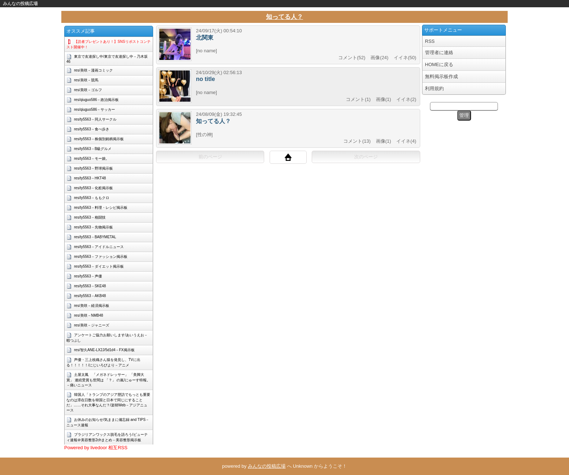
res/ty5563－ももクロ (91, 198)
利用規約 (434, 88)
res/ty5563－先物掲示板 (93, 227)
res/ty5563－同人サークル (95, 119)
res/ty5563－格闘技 (90, 217)
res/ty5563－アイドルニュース (99, 247)
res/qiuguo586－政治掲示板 (96, 100)
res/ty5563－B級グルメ (92, 149)
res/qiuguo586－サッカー (94, 109)
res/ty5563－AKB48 (90, 296)
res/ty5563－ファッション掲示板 (100, 257)
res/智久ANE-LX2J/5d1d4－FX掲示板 (104, 350)
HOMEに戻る (439, 64)
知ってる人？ (284, 16)
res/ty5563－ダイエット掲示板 (99, 266)
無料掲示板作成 (441, 76)
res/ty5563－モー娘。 (91, 159)
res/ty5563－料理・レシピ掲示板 (100, 208)
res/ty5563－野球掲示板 (93, 168)
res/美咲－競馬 (86, 80)
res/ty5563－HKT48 (90, 178)
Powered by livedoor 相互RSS (95, 447)
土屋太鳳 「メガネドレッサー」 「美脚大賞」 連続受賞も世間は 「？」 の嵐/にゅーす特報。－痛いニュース (108, 380)
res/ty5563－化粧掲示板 (93, 188)
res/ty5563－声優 (88, 276)
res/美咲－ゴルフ (88, 90)
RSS (430, 41)
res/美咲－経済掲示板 (91, 306)
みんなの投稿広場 (20, 3)
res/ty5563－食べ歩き (91, 129)
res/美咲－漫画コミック (93, 70)
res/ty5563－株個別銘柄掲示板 (99, 139)
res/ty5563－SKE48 (90, 286)
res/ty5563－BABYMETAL (95, 237)
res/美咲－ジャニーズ (91, 325)
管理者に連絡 (439, 52)
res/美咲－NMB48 (88, 315)
